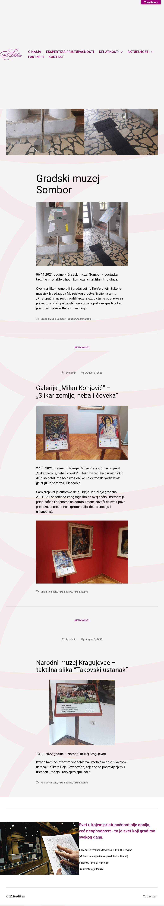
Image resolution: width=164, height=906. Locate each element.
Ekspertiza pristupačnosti (72, 52)
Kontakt (58, 57)
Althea (20, 897)
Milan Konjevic (49, 592)
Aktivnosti (82, 348)
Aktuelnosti (140, 52)
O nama (36, 52)
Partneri (37, 57)
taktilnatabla (85, 319)
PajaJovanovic (49, 783)
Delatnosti (111, 52)
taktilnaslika (66, 592)
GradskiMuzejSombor (53, 319)
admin (72, 373)
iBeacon (71, 319)
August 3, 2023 (94, 373)
